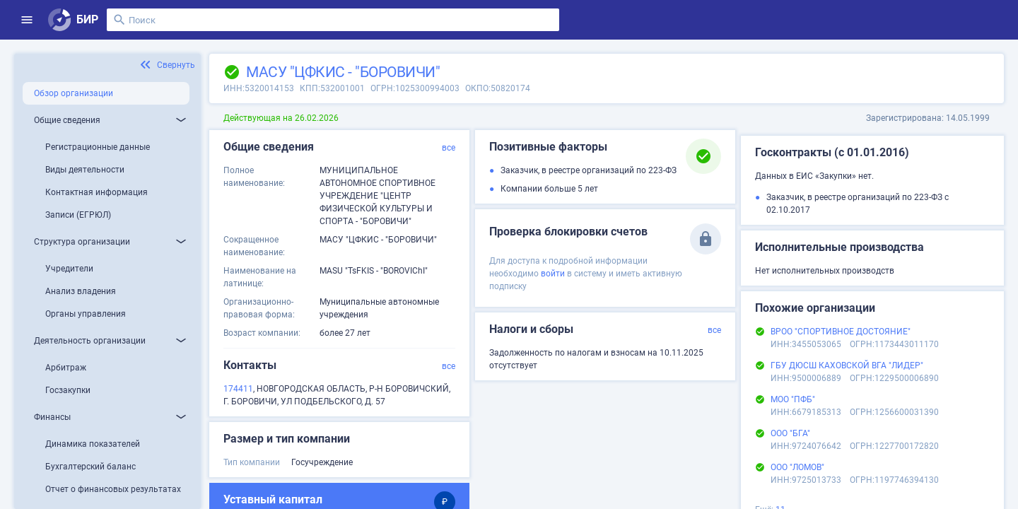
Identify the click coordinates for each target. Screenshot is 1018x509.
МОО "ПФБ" (793, 399)
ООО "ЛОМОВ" (797, 467)
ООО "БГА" (790, 433)
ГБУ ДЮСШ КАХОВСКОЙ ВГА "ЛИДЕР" (847, 365)
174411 (238, 389)
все (448, 148)
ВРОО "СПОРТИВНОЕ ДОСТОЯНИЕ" (841, 332)
